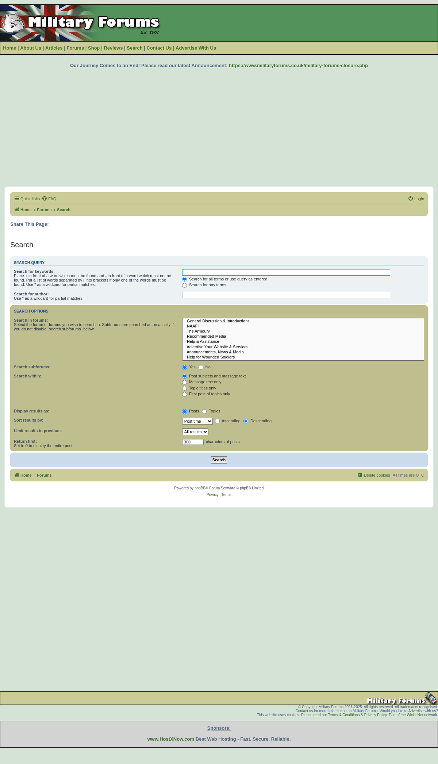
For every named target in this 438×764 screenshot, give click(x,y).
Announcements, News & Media (303, 352)
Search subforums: (32, 367)
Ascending (228, 421)
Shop (94, 48)
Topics (211, 411)
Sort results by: (28, 420)
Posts (190, 411)
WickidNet (415, 715)
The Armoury (303, 331)
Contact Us (159, 48)
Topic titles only (199, 388)
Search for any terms (204, 285)
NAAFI (303, 326)
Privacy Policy (375, 715)
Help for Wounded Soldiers (303, 357)
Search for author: (31, 294)
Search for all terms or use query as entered (225, 279)
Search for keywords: (34, 271)
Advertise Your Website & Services (303, 347)
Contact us (304, 711)
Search (134, 48)
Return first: (25, 441)
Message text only (202, 382)
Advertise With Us (196, 48)
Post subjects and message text (214, 376)
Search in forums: (31, 320)
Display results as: (31, 411)
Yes (189, 367)
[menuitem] (49, 198)
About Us (30, 48)
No (205, 367)
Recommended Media (303, 336)
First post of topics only (206, 394)
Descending (257, 421)
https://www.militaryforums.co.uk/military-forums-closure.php (298, 65)
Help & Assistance (303, 341)
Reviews (113, 48)
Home (9, 48)
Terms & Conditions (344, 715)
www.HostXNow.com (170, 739)
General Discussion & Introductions (303, 321)
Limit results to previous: (38, 430)
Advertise (416, 711)
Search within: (27, 376)
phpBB (200, 488)
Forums (75, 48)
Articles (54, 48)
